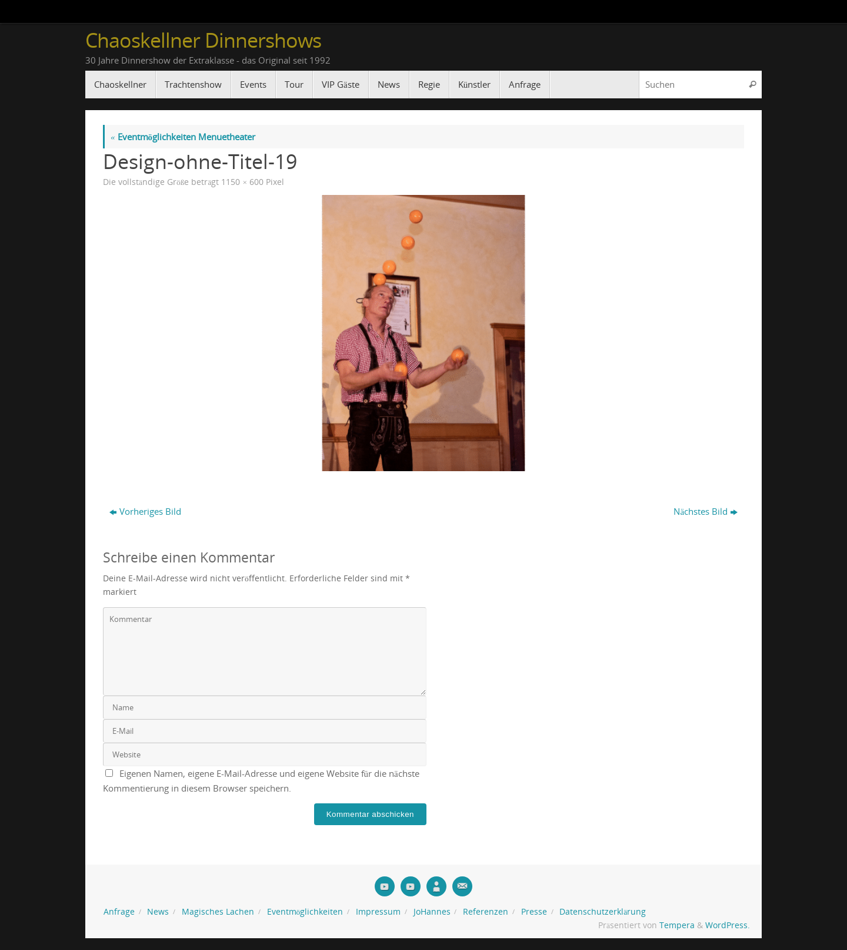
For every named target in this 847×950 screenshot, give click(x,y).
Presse (534, 911)
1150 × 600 (242, 182)
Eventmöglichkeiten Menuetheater (183, 137)
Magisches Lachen (218, 911)
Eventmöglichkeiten (305, 911)
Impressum (378, 911)
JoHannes (432, 911)
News (158, 911)
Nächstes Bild (705, 511)
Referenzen (485, 911)
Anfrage (119, 911)
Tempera (677, 925)
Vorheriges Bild (145, 511)
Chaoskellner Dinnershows (203, 40)
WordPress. (727, 925)
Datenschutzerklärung (602, 911)
